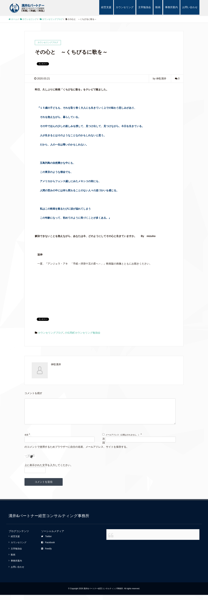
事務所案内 (171, 7)
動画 (157, 7)
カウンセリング (125, 7)
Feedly (46, 553)
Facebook (48, 547)
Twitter (46, 541)
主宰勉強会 (144, 7)
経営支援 (106, 7)
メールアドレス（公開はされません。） (123, 440)
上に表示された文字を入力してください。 (48, 470)
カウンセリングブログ (50, 332)
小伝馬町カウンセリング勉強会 (82, 332)
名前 (26, 440)
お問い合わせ (190, 7)
